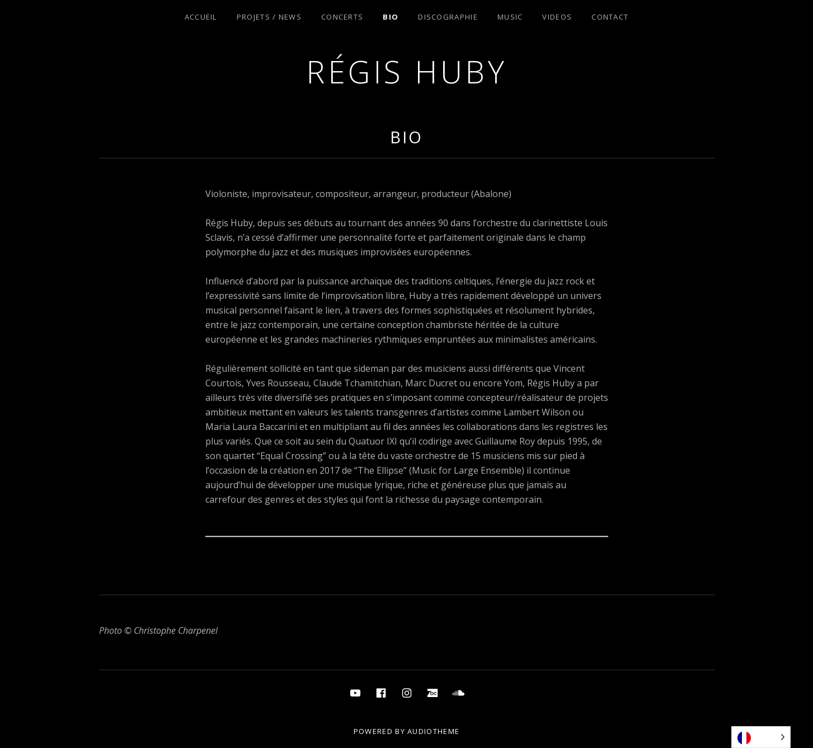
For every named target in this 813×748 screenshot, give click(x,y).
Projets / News (269, 17)
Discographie (448, 17)
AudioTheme (433, 731)
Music (510, 17)
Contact (609, 17)
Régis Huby (406, 71)
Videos (557, 17)
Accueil (201, 17)
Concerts (342, 17)
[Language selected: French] (761, 737)
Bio (390, 17)
